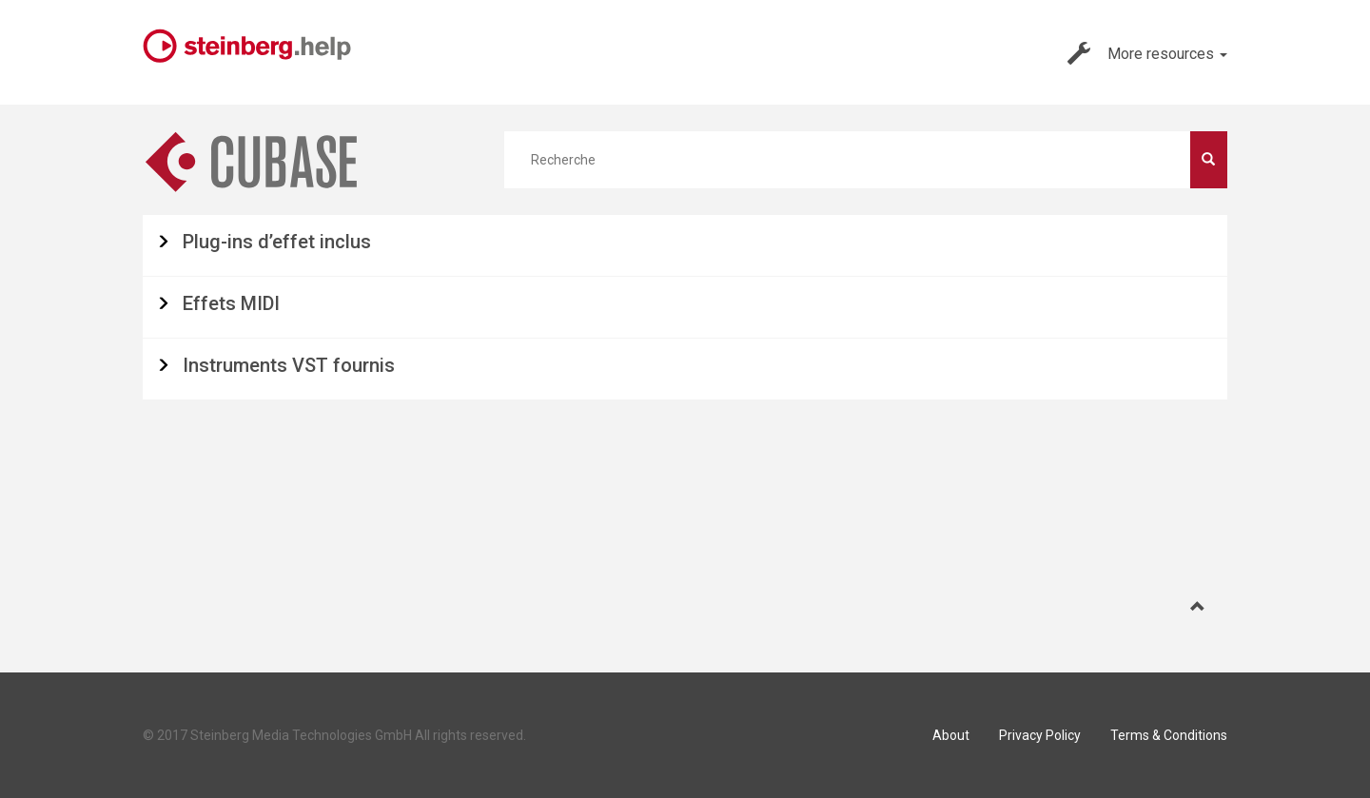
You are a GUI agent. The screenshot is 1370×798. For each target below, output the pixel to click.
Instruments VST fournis (289, 365)
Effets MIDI (231, 303)
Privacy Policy (1040, 735)
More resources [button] (1147, 53)
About (950, 735)
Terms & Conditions (1168, 735)
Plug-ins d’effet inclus (277, 241)
